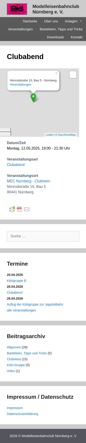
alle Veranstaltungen (21, 310)
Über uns (51, 21)
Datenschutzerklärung (22, 414)
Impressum (15, 408)
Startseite (30, 21)
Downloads (55, 37)
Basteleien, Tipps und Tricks (61, 29)
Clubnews (14, 359)
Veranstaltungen (20, 29)
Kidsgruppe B (16, 280)
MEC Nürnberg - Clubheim (28, 181)
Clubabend (16, 165)
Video (11, 371)
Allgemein (14, 347)
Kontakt (77, 37)
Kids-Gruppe (16, 365)
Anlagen (75, 21)
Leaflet (49, 134)
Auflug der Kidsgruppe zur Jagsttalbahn (35, 304)
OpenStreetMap (67, 134)
